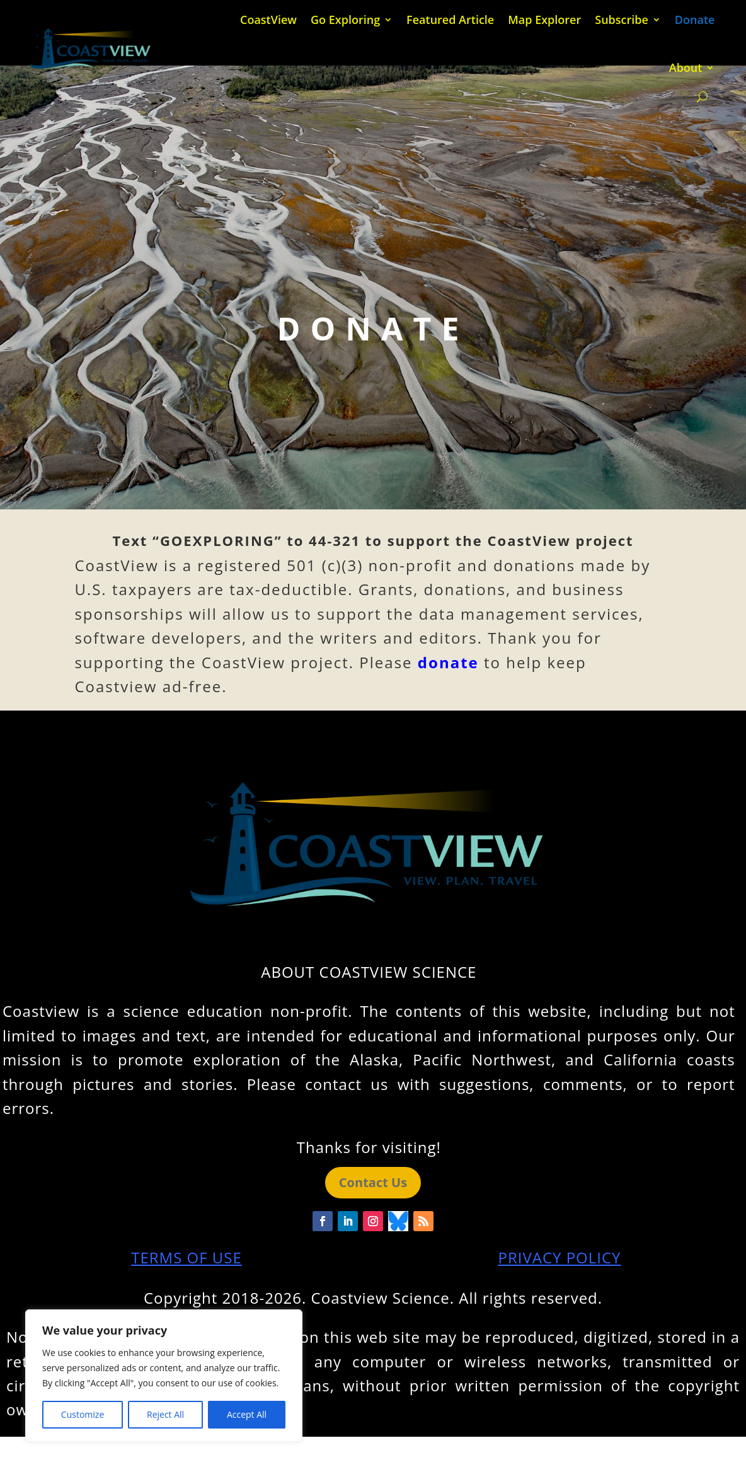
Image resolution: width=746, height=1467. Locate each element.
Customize (82, 1414)
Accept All (247, 1414)
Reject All (165, 1414)
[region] (163, 1375)
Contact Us (373, 1182)
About (686, 67)
